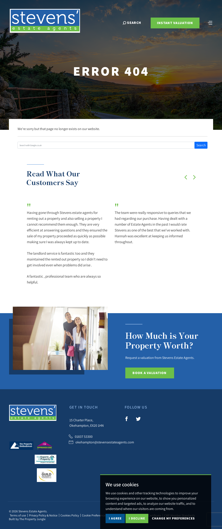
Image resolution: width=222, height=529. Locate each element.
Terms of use (18, 515)
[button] (185, 177)
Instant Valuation (175, 23)
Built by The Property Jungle (27, 519)
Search (201, 145)
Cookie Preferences (94, 515)
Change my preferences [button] (173, 518)
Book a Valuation (149, 373)
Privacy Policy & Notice (43, 515)
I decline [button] (137, 518)
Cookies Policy (69, 515)
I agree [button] (115, 518)
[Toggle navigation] (210, 22)
